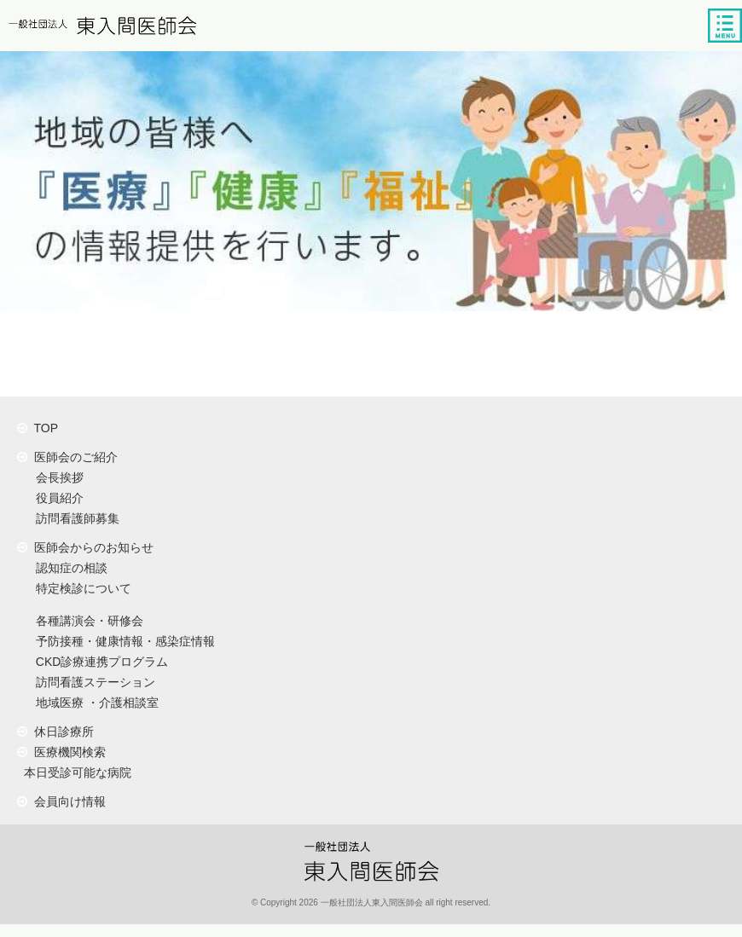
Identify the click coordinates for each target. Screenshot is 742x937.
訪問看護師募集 (74, 518)
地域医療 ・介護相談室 (94, 702)
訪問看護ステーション (92, 682)
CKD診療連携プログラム (98, 661)
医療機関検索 (61, 752)
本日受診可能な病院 (74, 772)
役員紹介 (56, 498)
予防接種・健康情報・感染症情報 (122, 641)
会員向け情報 (61, 801)
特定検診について (80, 588)
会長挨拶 (56, 477)
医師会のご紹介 (67, 457)
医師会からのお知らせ (85, 547)
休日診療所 (55, 731)
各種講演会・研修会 (86, 621)
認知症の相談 (68, 568)
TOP (37, 428)
